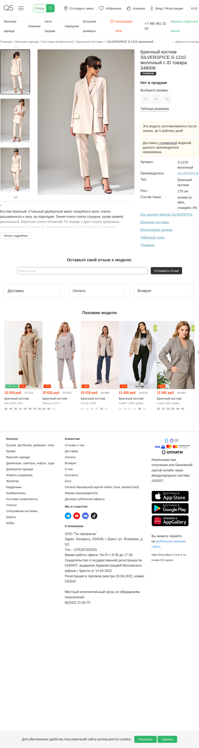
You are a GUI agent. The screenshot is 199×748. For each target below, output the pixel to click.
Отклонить (145, 739)
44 (145, 99)
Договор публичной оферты (85, 499)
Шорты (11, 517)
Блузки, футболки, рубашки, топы (30, 445)
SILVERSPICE (188, 173)
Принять (167, 739)
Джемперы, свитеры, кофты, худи (30, 463)
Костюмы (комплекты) (22, 499)
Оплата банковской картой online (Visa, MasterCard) (102, 487)
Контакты (71, 475)
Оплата (70, 457)
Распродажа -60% (121, 26)
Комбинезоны (16, 493)
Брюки (10, 451)
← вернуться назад (185, 41)
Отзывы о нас (75, 445)
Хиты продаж (50, 26)
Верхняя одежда (18, 457)
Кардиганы (14, 487)
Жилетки (12, 481)
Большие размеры (89, 26)
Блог (68, 481)
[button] (15, 47)
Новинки (34, 26)
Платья (11, 505)
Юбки (10, 523)
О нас (69, 469)
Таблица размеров (154, 108)
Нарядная (72, 26)
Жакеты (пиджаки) (19, 475)
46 (156, 99)
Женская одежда (10, 26)
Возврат (70, 463)
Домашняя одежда (19, 469)
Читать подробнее (16, 235)
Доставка (71, 451)
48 (167, 99)
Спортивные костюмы (22, 511)
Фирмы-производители (81, 493)
